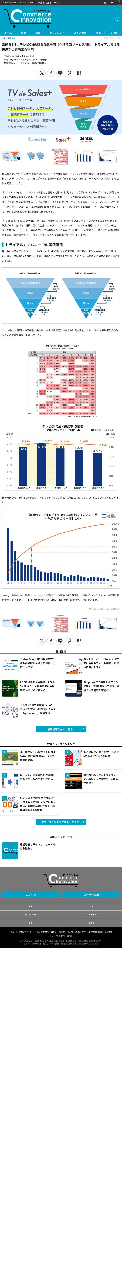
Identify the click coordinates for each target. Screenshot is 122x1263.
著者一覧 (13, 932)
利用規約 (61, 932)
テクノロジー (62, 32)
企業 (24, 32)
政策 (40, 32)
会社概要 (108, 932)
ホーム (6, 32)
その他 (91, 923)
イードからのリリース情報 (62, 936)
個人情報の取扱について (77, 932)
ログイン (31, 895)
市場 (108, 32)
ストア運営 (88, 32)
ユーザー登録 (91, 895)
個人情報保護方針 (96, 932)
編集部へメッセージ (27, 932)
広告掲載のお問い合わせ (46, 932)
